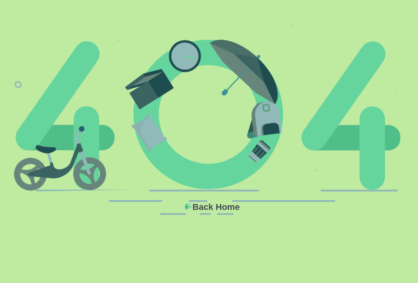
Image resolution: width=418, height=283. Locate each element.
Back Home (216, 207)
